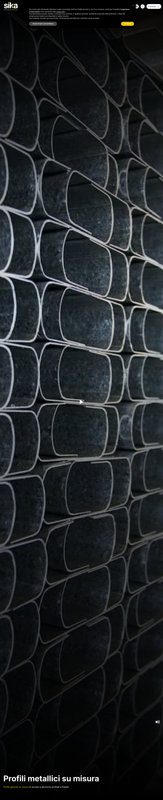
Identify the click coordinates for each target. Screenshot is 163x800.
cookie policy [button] (60, 12)
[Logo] (11, 6)
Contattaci (153, 6)
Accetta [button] (127, 24)
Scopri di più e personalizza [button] (43, 24)
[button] (133, 5)
